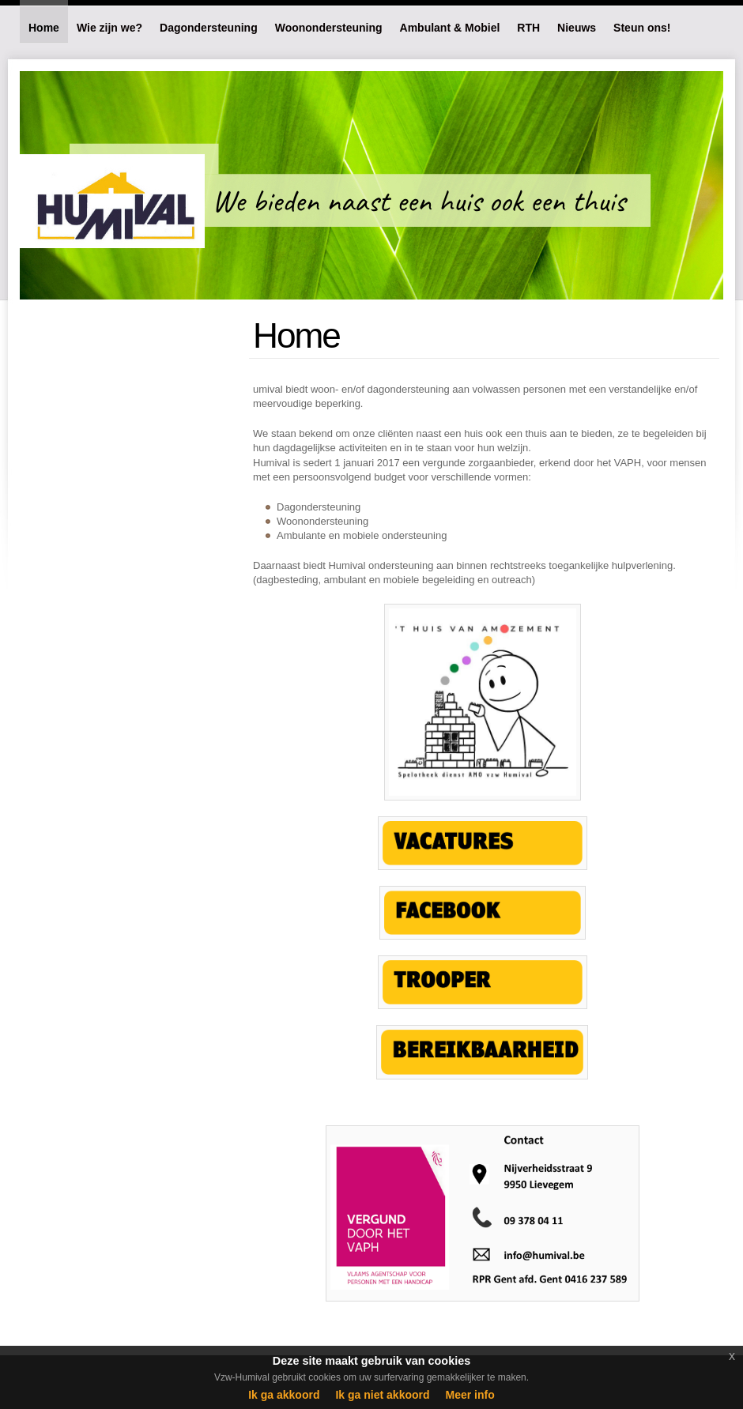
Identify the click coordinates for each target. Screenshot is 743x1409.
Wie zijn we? (109, 27)
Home (43, 27)
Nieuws (576, 27)
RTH (528, 27)
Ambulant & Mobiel (450, 27)
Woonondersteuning (329, 27)
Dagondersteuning (209, 27)
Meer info (470, 1394)
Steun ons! (641, 27)
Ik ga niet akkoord (382, 1394)
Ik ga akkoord (283, 1394)
